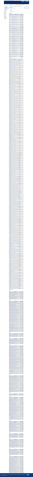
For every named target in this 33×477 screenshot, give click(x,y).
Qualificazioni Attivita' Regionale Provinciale (15, 53)
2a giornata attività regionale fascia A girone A (14, 309)
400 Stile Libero (10, 150)
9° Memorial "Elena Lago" (13, 294)
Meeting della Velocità (14, 44)
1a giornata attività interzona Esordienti (14, 458)
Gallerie (5, 17)
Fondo (5, 11)
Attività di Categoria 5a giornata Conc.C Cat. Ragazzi (15, 424)
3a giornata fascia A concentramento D (14, 383)
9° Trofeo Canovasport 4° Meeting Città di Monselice (15, 349)
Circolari (5, 8)
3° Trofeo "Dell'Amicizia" (13, 346)
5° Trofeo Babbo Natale (13, 341)
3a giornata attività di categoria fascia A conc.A (14, 378)
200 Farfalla (10, 183)
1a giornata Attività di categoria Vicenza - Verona (15, 469)
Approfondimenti (6, 9)
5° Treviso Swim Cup (12, 402)
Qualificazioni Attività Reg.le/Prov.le (15, 29)
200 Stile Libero (10, 129)
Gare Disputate (11, 10)
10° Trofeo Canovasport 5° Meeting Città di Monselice (15, 303)
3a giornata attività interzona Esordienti (14, 453)
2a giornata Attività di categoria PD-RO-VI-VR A (15, 444)
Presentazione (6, 7)
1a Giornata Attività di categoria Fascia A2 (14, 427)
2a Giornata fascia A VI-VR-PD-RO (14, 315)
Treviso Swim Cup (13, 26)
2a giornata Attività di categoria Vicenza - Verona (15, 410)
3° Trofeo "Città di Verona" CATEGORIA (14, 430)
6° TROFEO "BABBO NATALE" (14, 56)
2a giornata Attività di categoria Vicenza (14, 318)
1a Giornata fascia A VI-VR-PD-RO (14, 363)
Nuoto (5, 5)
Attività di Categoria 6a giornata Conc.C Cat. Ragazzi (15, 441)
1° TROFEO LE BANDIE (13, 308)
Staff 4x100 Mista (10, 207)
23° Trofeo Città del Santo (13, 389)
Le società (26, 1)
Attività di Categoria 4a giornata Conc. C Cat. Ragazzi (15, 306)
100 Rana (10, 81)
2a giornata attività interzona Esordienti (15, 434)
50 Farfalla (10, 211)
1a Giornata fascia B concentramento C (14, 442)
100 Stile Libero (10, 96)
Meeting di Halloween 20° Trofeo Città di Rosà (14, 327)
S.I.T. (4, 14)
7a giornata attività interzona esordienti (14, 451)
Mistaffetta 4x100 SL (10, 135)
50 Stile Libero (10, 60)
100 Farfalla (10, 117)
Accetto (28, 474)
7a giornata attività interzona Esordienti (15, 34)
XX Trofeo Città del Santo (13, 360)
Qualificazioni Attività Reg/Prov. (14, 50)
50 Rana (9, 69)
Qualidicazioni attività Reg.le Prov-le (15, 31)
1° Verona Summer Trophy (13, 366)
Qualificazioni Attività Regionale (13, 305)
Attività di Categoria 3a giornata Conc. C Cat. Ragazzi (15, 423)
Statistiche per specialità (12, 11)
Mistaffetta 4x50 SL (10, 123)
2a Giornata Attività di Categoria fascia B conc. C (15, 331)
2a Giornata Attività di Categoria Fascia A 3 (15, 24)
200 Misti (10, 120)
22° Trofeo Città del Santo (13, 317)
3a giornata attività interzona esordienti (14, 450)
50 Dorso (10, 105)
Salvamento (5, 13)
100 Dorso (10, 63)
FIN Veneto (22, 1)
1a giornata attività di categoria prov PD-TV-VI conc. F (15, 376)
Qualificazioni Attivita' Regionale (13, 355)
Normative (5, 16)
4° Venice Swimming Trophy (13, 320)
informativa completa (4, 475)
